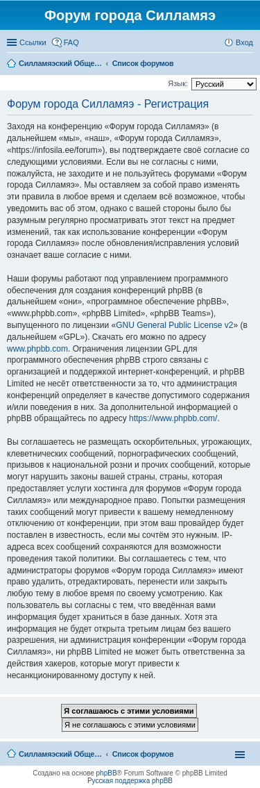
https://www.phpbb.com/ (173, 418)
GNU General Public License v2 (174, 325)
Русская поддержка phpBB (130, 781)
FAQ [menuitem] (71, 42)
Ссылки (32, 42)
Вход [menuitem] (244, 42)
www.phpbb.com (37, 349)
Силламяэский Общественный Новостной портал (60, 754)
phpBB (106, 773)
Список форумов (143, 754)
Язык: (178, 83)
